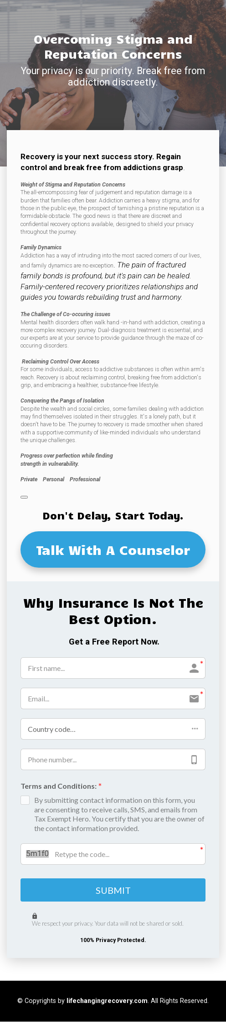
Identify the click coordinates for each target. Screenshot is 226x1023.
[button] (113, 729)
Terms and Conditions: (61, 786)
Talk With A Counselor (113, 549)
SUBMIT (113, 890)
